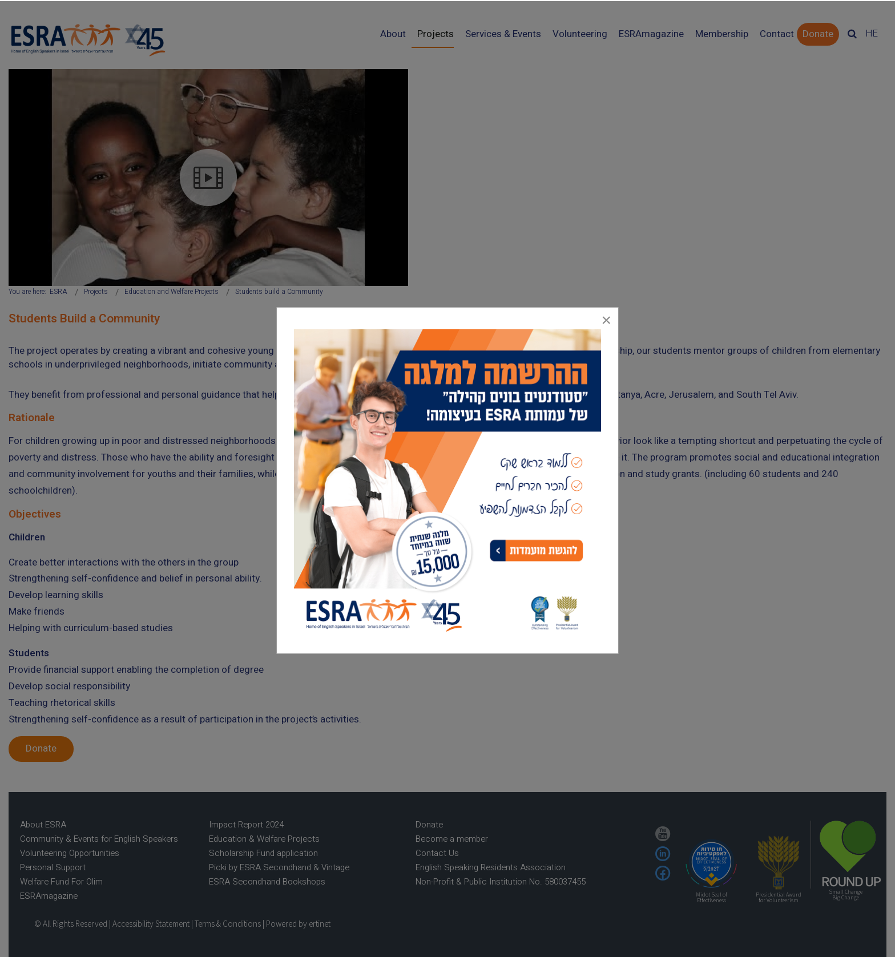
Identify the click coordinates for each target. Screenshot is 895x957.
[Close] (606, 319)
